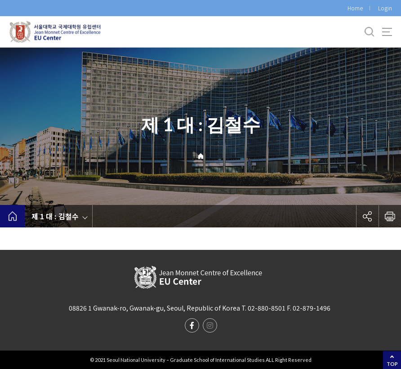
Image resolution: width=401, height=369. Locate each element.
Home (355, 8)
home (12, 216)
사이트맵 (387, 32)
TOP (392, 364)
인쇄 (390, 216)
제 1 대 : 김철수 (55, 216)
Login (385, 8)
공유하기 (367, 216)
